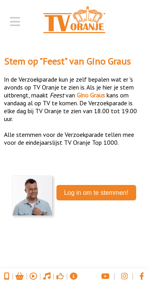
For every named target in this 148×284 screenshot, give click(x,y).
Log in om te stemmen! (96, 192)
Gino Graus (108, 61)
